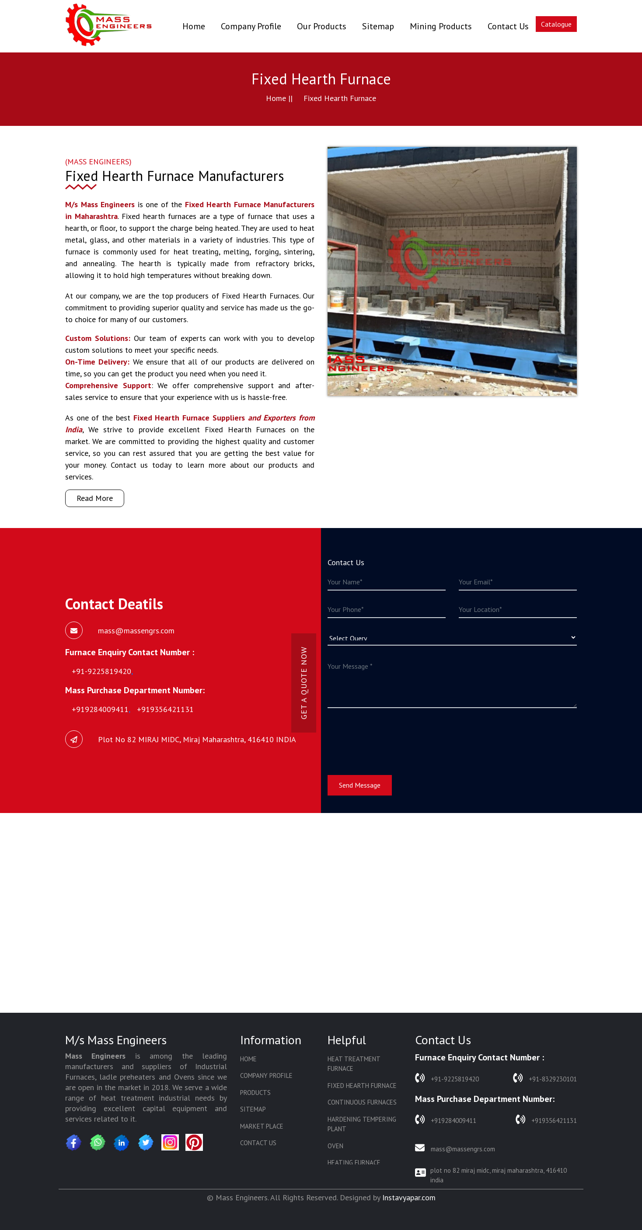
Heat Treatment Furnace (354, 1064)
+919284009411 (445, 1119)
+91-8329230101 (545, 1078)
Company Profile (251, 26)
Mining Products (441, 26)
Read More (95, 498)
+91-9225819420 (447, 1078)
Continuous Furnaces (362, 1102)
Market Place (261, 1126)
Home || (279, 98)
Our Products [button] (321, 26)
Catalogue (556, 24)
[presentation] (394, 736)
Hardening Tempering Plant (362, 1124)
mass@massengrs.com (455, 1148)
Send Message (359, 785)
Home (193, 26)
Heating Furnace (354, 1162)
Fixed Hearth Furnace (362, 1085)
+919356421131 (546, 1119)
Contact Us (508, 26)
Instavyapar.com (409, 1197)
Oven (335, 1146)
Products (255, 1092)
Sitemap (378, 26)
